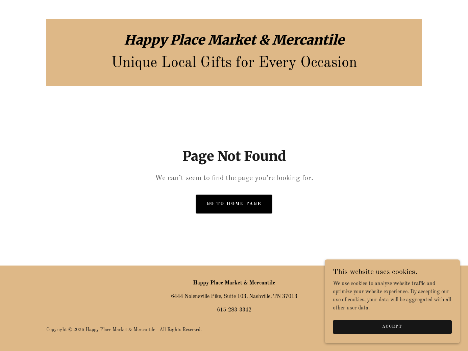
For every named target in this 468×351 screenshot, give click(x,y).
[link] (234, 43)
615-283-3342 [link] (234, 310)
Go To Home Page (234, 203)
